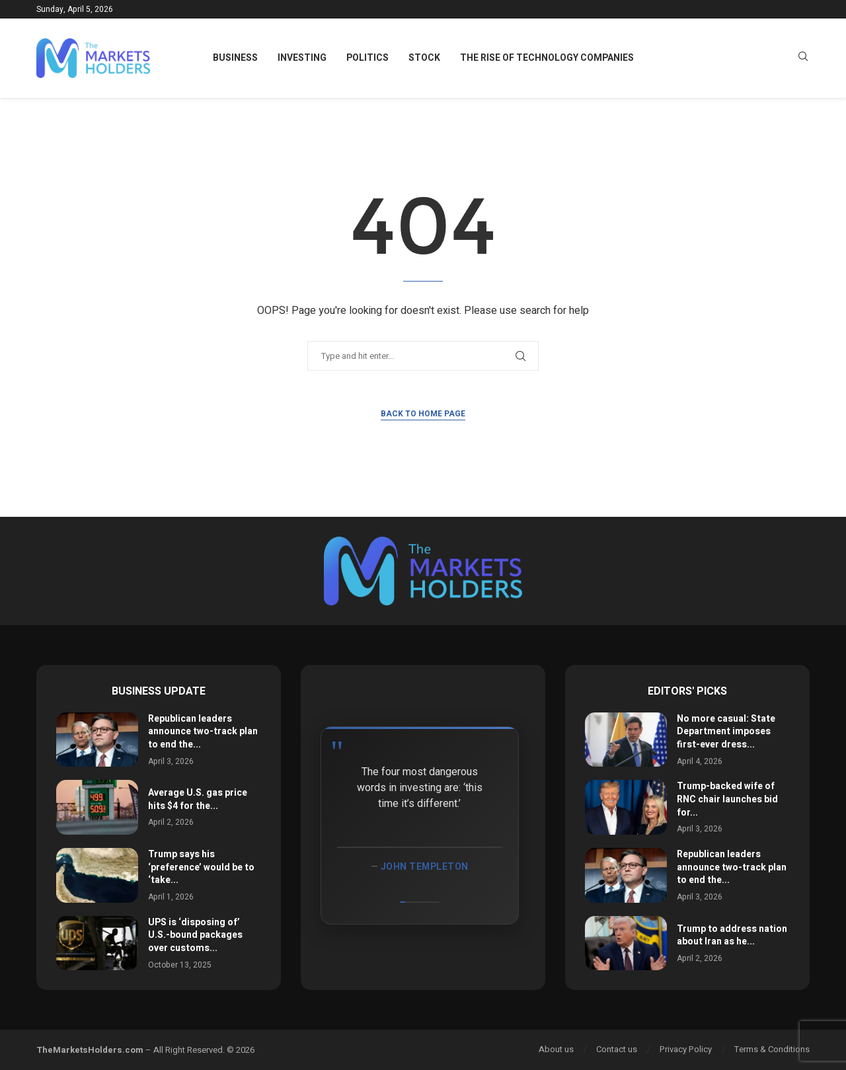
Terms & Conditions (772, 1049)
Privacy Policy (686, 1049)
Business (235, 58)
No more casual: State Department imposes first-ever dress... (726, 731)
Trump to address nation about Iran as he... (732, 935)
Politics (367, 58)
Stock (424, 58)
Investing (302, 58)
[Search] (803, 58)
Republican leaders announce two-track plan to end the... (203, 731)
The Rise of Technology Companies (547, 58)
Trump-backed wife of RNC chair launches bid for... (727, 799)
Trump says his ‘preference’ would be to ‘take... (201, 867)
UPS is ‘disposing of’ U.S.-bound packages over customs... (195, 935)
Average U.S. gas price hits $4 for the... (197, 799)
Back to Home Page (423, 414)
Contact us (616, 1049)
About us (556, 1049)
